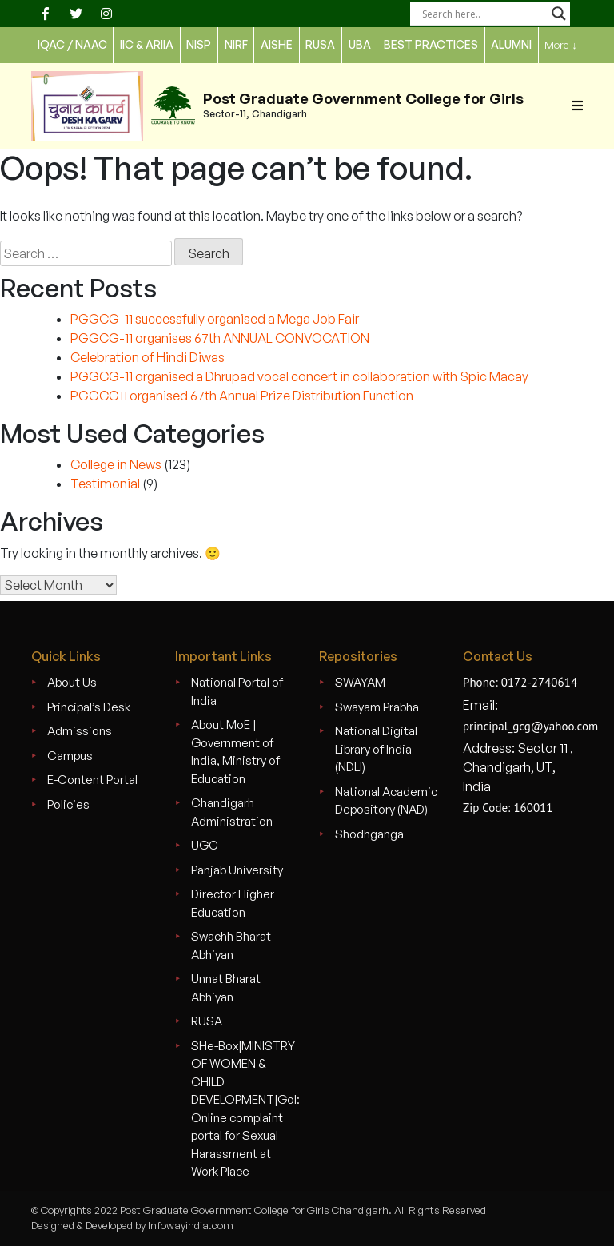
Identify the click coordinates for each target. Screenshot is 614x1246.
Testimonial (105, 484)
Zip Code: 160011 (507, 807)
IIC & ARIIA (146, 44)
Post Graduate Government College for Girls (363, 98)
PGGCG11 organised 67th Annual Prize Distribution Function (241, 396)
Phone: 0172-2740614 (520, 682)
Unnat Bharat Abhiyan (226, 988)
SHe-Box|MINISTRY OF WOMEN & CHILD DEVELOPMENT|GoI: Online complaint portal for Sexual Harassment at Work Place (245, 1109)
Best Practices (431, 44)
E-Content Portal (92, 779)
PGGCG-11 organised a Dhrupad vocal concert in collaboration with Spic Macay (299, 376)
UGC (204, 845)
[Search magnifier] (559, 13)
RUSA (206, 1021)
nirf (236, 44)
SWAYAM (360, 682)
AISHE (277, 44)
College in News (115, 464)
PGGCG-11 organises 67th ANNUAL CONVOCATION (219, 338)
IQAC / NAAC (72, 44)
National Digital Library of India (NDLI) (376, 748)
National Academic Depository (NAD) (386, 801)
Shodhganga (369, 834)
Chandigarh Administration (232, 812)
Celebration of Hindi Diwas (147, 357)
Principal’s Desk (88, 707)
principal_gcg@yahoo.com (530, 726)
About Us (72, 682)
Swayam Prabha (377, 707)
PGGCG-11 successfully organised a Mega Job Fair (214, 319)
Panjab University (237, 870)
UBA (360, 44)
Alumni (511, 44)
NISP (198, 44)
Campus (70, 755)
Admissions (79, 730)
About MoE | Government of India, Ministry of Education (235, 751)
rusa (320, 44)
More (560, 45)
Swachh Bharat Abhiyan (231, 945)
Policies (68, 804)
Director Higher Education (232, 903)
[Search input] (483, 13)
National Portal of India (237, 691)
